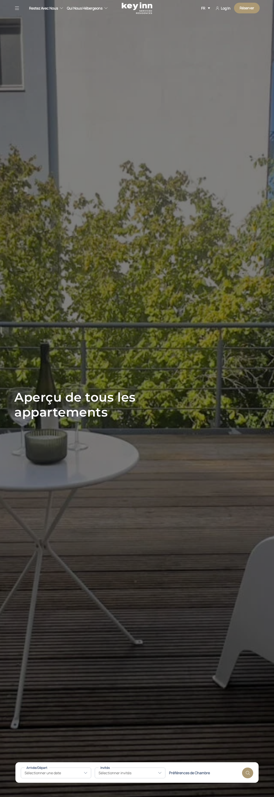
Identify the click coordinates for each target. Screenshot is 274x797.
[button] (19, 8)
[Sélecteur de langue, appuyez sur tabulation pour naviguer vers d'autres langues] (205, 8)
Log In (223, 8)
